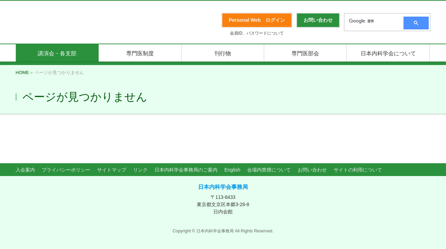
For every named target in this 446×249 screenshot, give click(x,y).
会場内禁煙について (269, 138)
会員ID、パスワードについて (257, 33)
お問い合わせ (312, 138)
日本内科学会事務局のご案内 (186, 138)
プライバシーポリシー (66, 138)
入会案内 (25, 138)
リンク (140, 138)
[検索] (371, 21)
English (232, 138)
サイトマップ (111, 138)
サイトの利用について (358, 138)
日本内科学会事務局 (223, 155)
